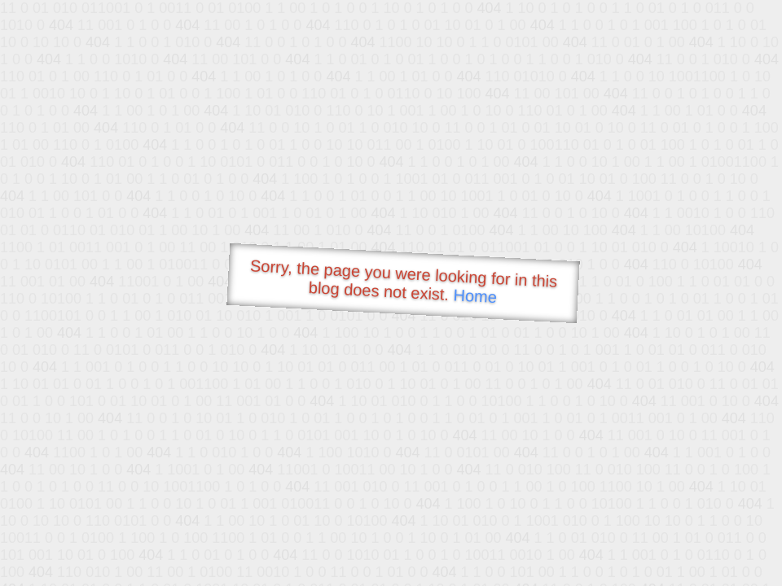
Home (475, 296)
